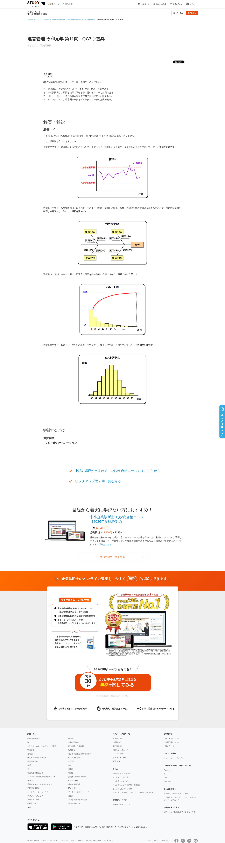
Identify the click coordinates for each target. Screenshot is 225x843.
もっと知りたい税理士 (121, 781)
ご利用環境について (171, 742)
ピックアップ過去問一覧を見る (98, 481)
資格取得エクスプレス (121, 805)
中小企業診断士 (33, 739)
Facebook (167, 770)
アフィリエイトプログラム (174, 758)
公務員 (70, 796)
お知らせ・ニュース (120, 750)
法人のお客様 (159, 4)
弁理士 (30, 754)
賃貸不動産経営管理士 (77, 777)
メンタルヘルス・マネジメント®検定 (42, 746)
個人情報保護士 (74, 758)
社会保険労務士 (33, 761)
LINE (166, 778)
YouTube (167, 782)
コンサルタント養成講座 (77, 800)
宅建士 (70, 773)
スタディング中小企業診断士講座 (37, 13)
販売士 (30, 742)
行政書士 (71, 750)
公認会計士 (72, 761)
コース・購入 (178, 13)
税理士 (30, 765)
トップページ (54, 841)
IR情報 (115, 742)
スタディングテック (35, 796)
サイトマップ (108, 841)
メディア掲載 (118, 754)
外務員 (70, 769)
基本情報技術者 (74, 784)
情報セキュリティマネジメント (39, 784)
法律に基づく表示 (67, 841)
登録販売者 (31, 803)
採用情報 (116, 746)
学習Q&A (116, 761)
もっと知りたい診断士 (121, 777)
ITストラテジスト (75, 788)
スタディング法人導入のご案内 (176, 794)
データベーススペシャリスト (79, 792)
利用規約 (80, 841)
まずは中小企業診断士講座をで (107, 682)
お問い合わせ (176, 4)
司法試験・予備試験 (76, 746)
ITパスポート (73, 781)
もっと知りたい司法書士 (122, 789)
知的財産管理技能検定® (36, 758)
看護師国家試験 (74, 803)
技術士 (70, 739)
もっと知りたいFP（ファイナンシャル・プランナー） (134, 792)
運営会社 (116, 739)
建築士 (30, 781)
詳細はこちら (105, 544)
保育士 (30, 807)
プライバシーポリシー (93, 841)
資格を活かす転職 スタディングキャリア (180, 812)
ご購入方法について (171, 739)
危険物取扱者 (73, 742)
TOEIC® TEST (33, 800)
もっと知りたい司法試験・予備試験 (127, 785)
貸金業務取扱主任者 (35, 773)
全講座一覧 (143, 4)
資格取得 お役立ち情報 (122, 773)
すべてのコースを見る (112, 557)
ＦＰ (29, 769)
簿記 (70, 765)
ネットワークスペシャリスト (38, 792)
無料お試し (192, 13)
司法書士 (30, 750)
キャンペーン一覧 (120, 758)
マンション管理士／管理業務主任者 (41, 777)
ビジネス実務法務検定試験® (79, 754)
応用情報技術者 (33, 788)
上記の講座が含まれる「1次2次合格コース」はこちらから (118, 471)
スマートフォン (164, 841)
